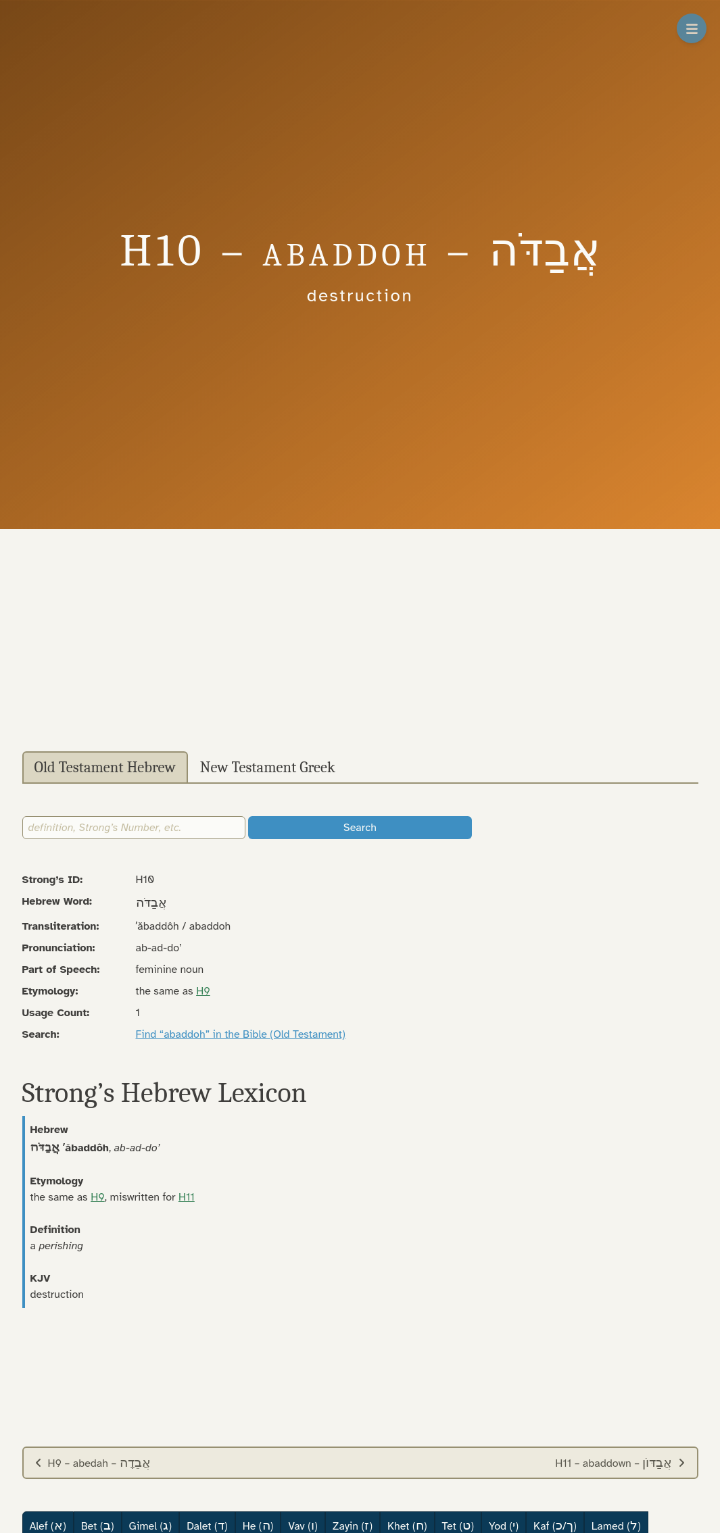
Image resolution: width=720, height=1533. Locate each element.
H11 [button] (186, 1197)
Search (360, 827)
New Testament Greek (267, 767)
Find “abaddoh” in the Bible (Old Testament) (240, 1034)
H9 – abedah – (92, 1462)
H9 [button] (203, 991)
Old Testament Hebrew (105, 767)
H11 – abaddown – (620, 1462)
